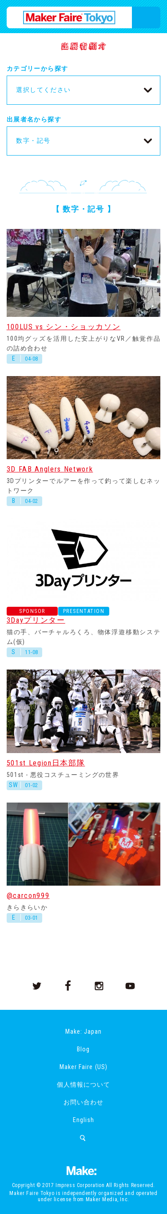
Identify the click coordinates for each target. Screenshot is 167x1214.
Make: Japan (83, 1031)
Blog (83, 1049)
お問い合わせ (83, 1102)
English (83, 1119)
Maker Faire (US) (83, 1066)
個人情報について (83, 1084)
